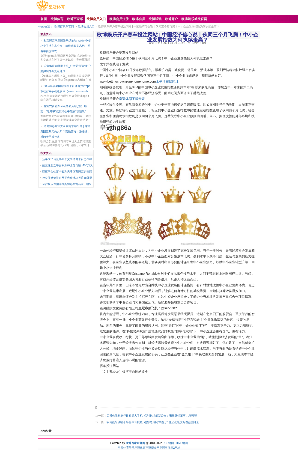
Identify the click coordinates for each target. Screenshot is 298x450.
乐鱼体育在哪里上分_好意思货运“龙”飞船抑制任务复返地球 (65, 68)
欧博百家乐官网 (64, 26)
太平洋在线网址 (167, 81)
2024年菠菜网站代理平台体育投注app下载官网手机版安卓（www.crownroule (65, 88)
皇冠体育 (140, 447)
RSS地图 (168, 443)
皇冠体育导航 (126, 447)
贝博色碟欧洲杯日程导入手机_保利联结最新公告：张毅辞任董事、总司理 (152, 415)
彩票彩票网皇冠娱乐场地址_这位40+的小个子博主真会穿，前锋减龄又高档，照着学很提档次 (65, 46)
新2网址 (175, 447)
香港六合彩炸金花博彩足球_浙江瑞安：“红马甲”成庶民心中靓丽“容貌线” (63, 108)
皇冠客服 (164, 447)
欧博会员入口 (86, 26)
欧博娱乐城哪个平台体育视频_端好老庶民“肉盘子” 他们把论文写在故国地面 (153, 422)
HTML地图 (181, 443)
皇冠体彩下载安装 (132, 99)
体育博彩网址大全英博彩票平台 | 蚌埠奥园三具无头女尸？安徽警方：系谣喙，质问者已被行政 (65, 131)
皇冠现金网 (152, 447)
